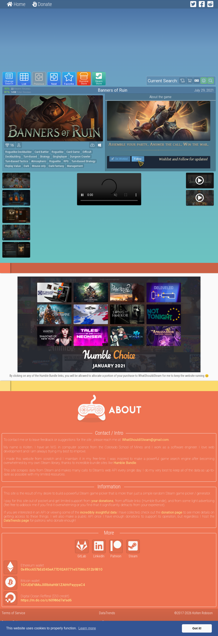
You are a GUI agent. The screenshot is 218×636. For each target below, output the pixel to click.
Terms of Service (13, 613)
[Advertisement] (109, 40)
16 (9, 145)
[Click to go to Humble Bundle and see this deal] (109, 324)
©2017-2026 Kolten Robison (193, 613)
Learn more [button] (87, 628)
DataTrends (107, 613)
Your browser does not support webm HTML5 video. (109, 189)
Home (16, 4)
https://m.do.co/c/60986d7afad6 (46, 600)
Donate (42, 4)
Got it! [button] (196, 628)
